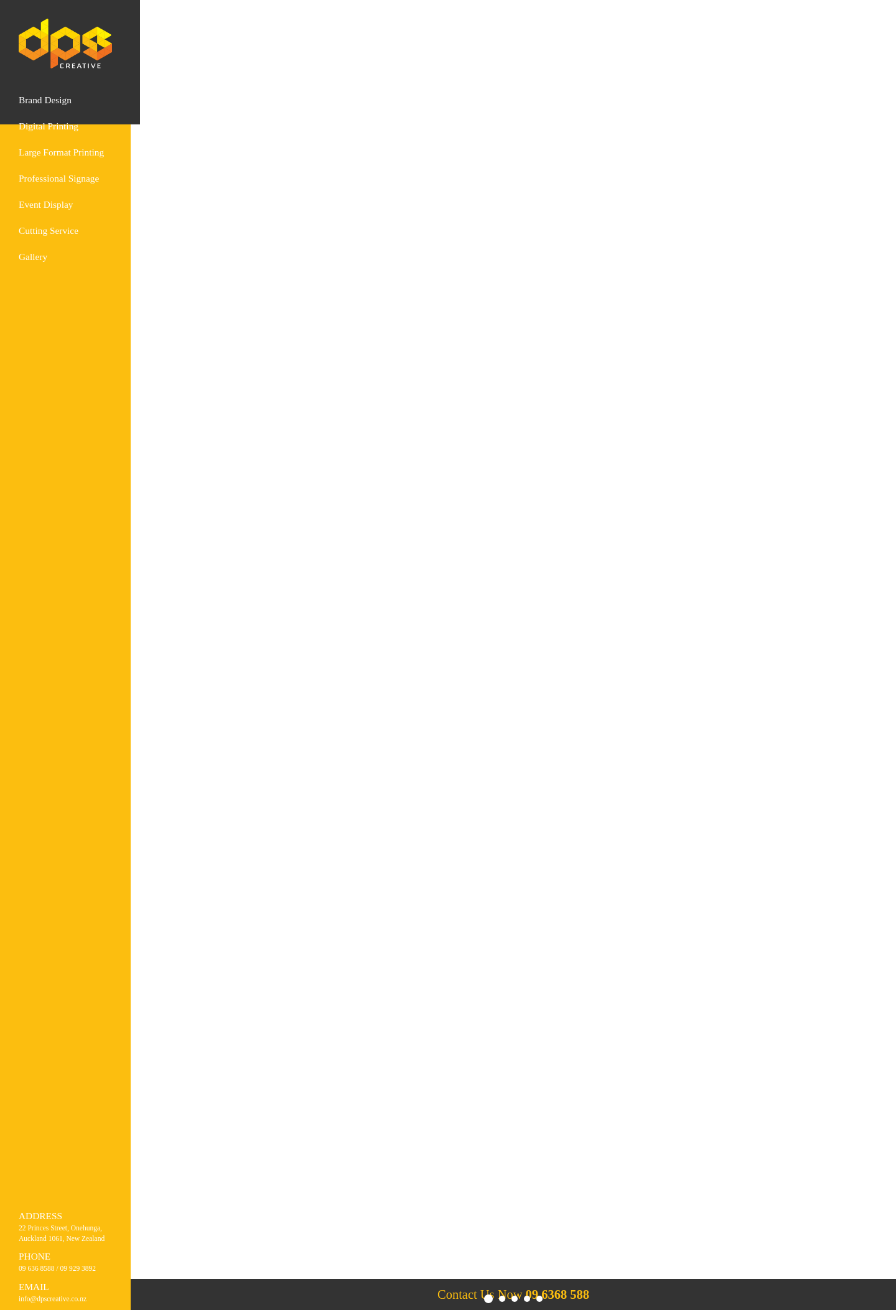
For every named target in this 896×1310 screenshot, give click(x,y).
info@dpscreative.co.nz (52, 1299)
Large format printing (61, 152)
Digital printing (48, 126)
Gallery (33, 256)
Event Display (46, 204)
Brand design (45, 100)
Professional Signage (59, 178)
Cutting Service (48, 230)
